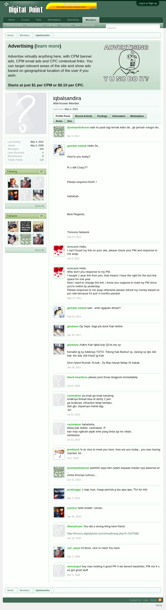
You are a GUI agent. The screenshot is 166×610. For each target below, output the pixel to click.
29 (41, 216)
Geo (69, 121)
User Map (52, 25)
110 (41, 159)
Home (11, 19)
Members (91, 20)
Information (118, 116)
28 (41, 171)
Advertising (73, 19)
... (100, 25)
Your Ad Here (93, 8)
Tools (38, 19)
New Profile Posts (85, 25)
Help (145, 600)
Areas (59, 121)
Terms (159, 605)
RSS (160, 600)
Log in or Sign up (148, 3)
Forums (25, 19)
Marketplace (137, 116)
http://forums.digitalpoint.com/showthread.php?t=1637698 (103, 533)
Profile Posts (63, 116)
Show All (39, 206)
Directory (66, 25)
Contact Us (135, 600)
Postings (102, 116)
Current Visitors (15, 25)
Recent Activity (83, 116)
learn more (48, 46)
